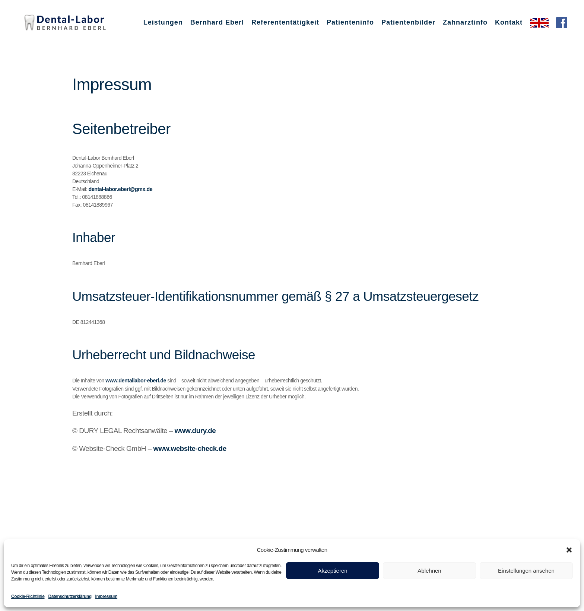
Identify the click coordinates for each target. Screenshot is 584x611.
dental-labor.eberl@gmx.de (119, 189)
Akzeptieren (332, 570)
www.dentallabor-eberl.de (134, 381)
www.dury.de (195, 430)
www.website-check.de (189, 448)
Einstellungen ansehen (526, 570)
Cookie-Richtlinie (28, 596)
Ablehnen (429, 570)
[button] (569, 550)
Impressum (106, 596)
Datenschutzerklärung (70, 596)
